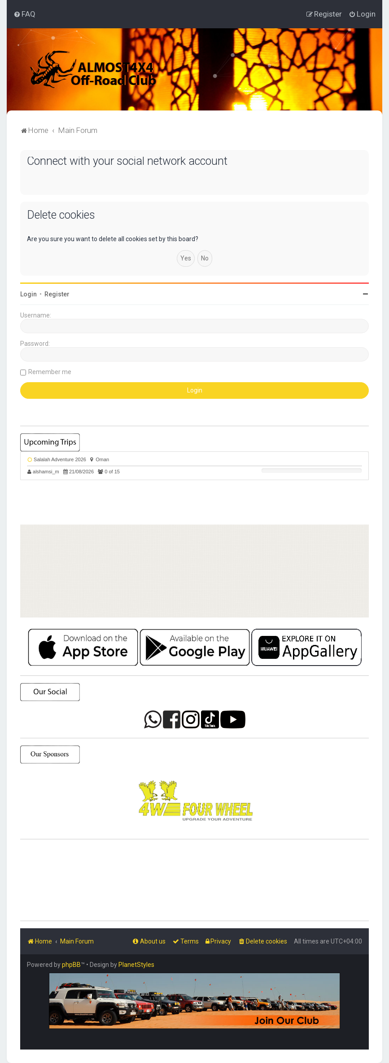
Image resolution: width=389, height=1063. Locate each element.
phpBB (71, 964)
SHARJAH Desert (194, 880)
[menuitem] (24, 14)
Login (28, 294)
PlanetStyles (136, 964)
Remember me (49, 371)
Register (57, 294)
